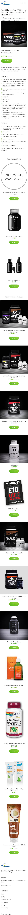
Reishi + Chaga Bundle (14, 280)
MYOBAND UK (15, 50)
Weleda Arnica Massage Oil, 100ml (14, 685)
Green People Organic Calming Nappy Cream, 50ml (14, 789)
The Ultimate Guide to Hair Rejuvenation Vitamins (14, 193)
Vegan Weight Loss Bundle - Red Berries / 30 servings (14, 597)
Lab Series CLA (14, 465)
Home (2, 17)
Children (3, 897)
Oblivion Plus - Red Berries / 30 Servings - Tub (14, 421)
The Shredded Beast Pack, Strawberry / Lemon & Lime (14, 376)
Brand (9, 50)
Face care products (6, 899)
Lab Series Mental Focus (14, 642)
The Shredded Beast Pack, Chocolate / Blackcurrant (14, 331)
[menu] (25, 3)
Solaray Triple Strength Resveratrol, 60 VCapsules (14, 744)
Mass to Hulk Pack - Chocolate (14, 553)
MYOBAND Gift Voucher (14, 509)
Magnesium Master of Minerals (14, 236)
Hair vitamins (4, 902)
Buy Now (6, 60)
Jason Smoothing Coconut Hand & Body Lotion (14, 845)
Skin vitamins (4, 908)
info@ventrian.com (6, 885)
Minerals (3, 905)
